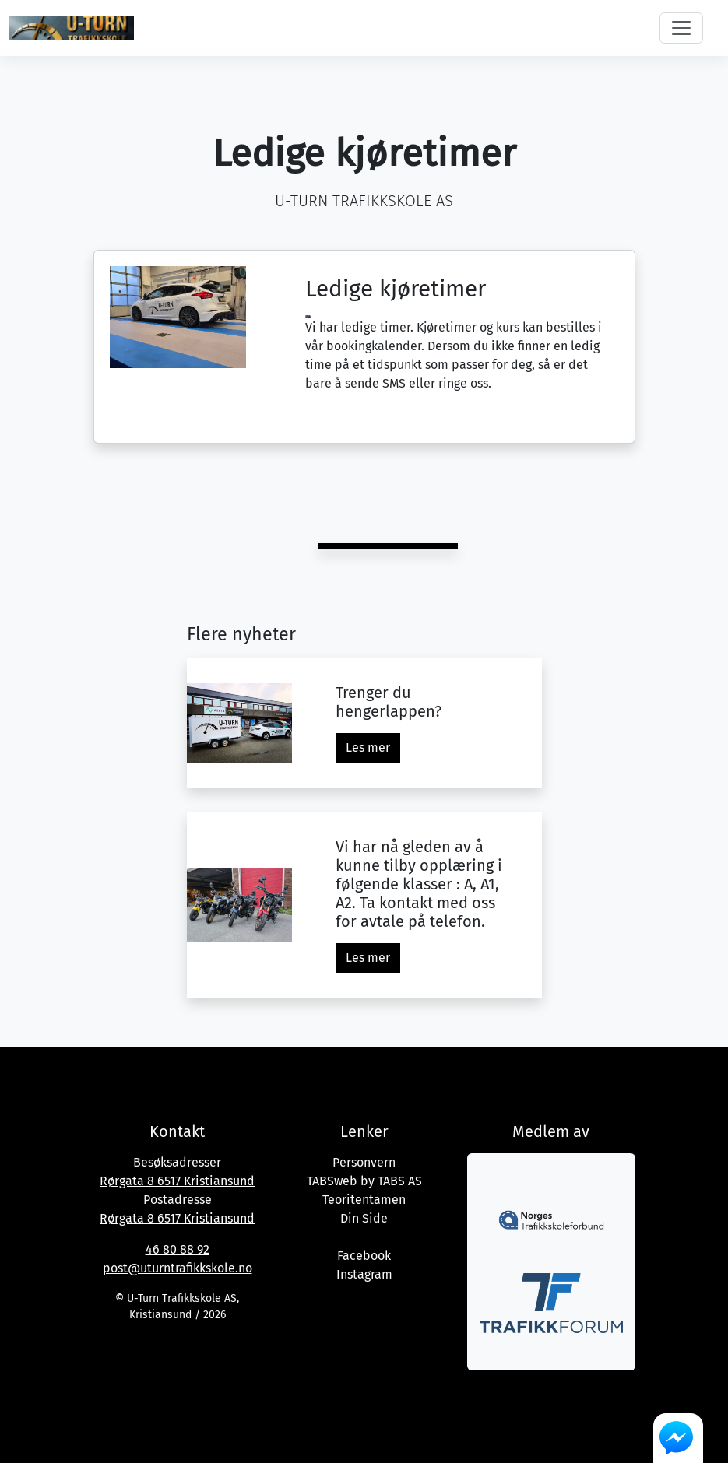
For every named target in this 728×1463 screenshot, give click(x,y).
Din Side (364, 1218)
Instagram (364, 1274)
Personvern (364, 1162)
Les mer (368, 747)
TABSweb (332, 1181)
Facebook (364, 1255)
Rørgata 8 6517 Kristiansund (177, 1181)
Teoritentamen (364, 1199)
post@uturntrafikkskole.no (177, 1268)
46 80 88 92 (177, 1249)
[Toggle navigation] (681, 28)
